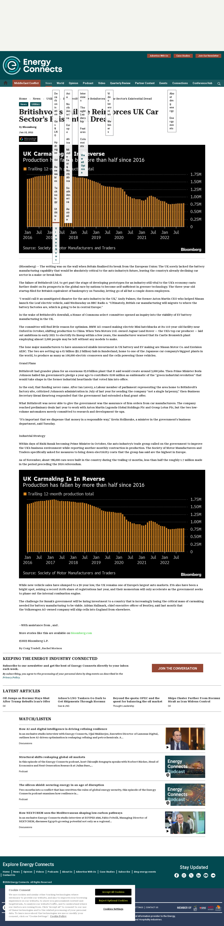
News (48, 83)
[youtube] (206, 875)
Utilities (51, 98)
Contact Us (9, 875)
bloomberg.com (81, 633)
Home (23, 98)
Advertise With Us (159, 56)
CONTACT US (152, 907)
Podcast (88, 83)
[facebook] (176, 875)
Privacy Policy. (11, 677)
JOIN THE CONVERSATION (177, 668)
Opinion (73, 83)
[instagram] (184, 875)
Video (101, 83)
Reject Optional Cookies (113, 900)
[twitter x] (191, 875)
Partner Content (145, 83)
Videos (40, 871)
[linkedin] (198, 875)
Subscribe (124, 871)
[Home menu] (6, 83)
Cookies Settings (113, 909)
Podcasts (53, 871)
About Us (67, 871)
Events (163, 83)
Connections (180, 83)
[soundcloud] (213, 875)
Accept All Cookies (113, 892)
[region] (70, 903)
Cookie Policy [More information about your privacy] (58, 916)
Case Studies (183, 56)
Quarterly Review (120, 83)
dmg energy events (145, 871)
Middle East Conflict (26, 83)
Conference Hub (202, 83)
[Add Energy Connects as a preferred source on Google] (28, 139)
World (60, 83)
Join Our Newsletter (208, 56)
